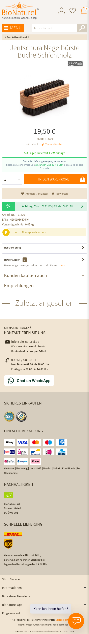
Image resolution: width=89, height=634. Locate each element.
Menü (13, 28)
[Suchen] (82, 28)
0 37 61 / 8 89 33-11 (20, 360)
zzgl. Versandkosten (51, 144)
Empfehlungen (19, 285)
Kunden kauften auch (25, 275)
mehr (61, 265)
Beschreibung (12, 247)
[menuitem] (61, 11)
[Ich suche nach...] (59, 28)
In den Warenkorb (61, 179)
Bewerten (59, 193)
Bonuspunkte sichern (34, 232)
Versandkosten (63, 619)
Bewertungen (12, 259)
